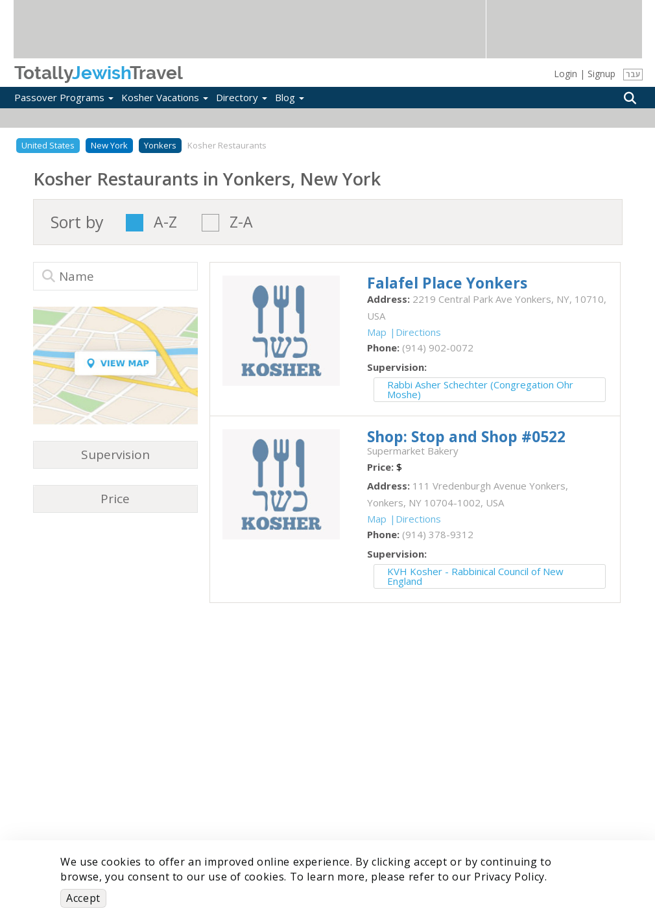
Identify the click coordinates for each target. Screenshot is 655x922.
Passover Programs (63, 97)
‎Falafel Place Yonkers (447, 282)
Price (115, 498)
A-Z (165, 222)
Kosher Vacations (164, 97)
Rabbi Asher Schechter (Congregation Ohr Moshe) (480, 389)
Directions (418, 331)
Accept (83, 898)
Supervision (115, 454)
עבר (633, 74)
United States (48, 145)
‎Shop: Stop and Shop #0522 (466, 436)
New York (109, 145)
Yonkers (160, 145)
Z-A (241, 222)
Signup (601, 73)
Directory (241, 97)
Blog (289, 97)
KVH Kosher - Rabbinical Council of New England (475, 576)
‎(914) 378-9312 (437, 534)
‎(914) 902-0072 (437, 347)
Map (377, 331)
